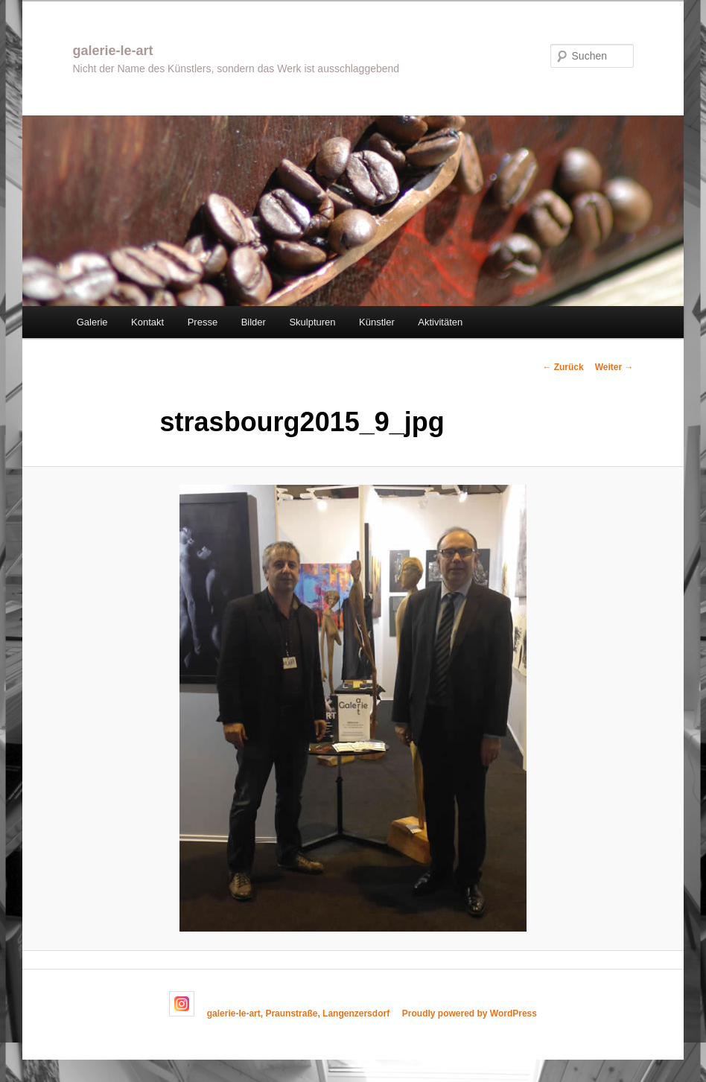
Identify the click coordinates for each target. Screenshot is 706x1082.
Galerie (92, 322)
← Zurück (562, 367)
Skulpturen (312, 322)
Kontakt (147, 322)
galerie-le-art (112, 50)
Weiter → (614, 367)
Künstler (377, 322)
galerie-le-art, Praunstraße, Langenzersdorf (298, 1013)
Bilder (253, 322)
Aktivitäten (440, 322)
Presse (202, 322)
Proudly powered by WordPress (469, 1013)
